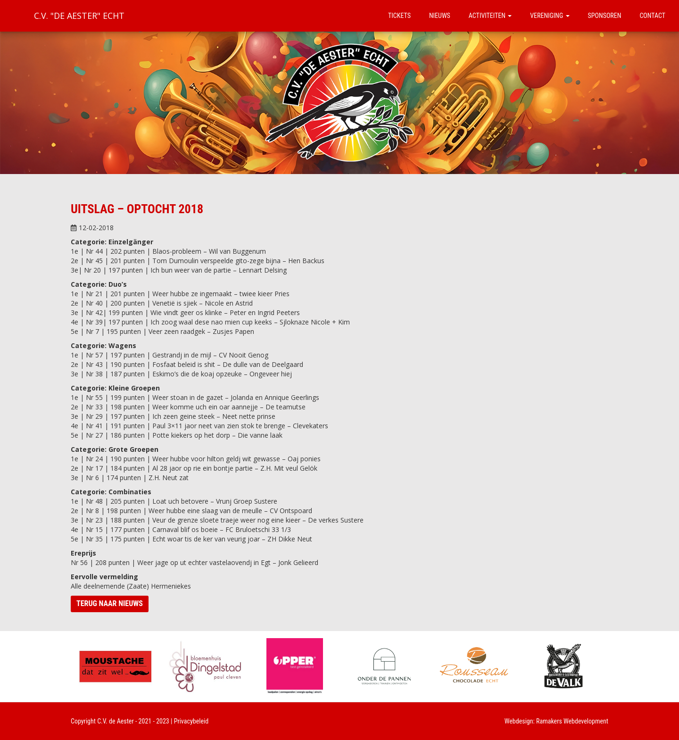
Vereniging (549, 15)
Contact (652, 15)
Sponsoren (604, 15)
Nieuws (439, 15)
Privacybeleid (191, 721)
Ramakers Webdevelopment (572, 721)
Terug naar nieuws (109, 603)
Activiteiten (490, 15)
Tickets (399, 15)
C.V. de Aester (115, 721)
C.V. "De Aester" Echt (79, 15)
